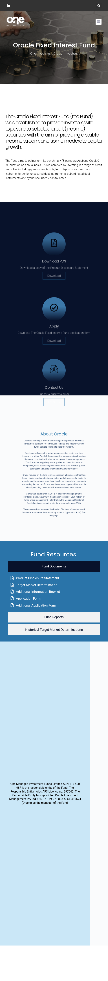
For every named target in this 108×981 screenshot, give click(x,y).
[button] (99, 5)
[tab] (54, 566)
